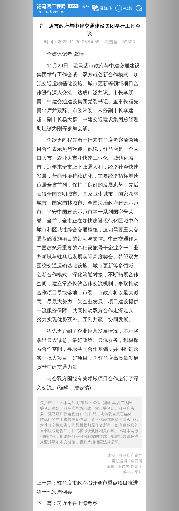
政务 (86, 6)
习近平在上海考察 (77, 503)
